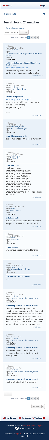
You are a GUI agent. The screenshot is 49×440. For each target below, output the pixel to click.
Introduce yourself (17, 127)
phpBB (18, 433)
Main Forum (15, 156)
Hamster (11, 46)
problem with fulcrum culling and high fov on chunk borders (24, 55)
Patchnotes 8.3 (15, 210)
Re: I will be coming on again (16, 136)
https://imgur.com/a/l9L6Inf (17, 67)
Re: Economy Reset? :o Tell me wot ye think (22, 306)
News (13, 209)
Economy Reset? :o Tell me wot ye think (24, 298)
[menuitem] (9, 5)
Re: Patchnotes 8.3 (12, 218)
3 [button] (34, 37)
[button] (37, 37)
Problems (14, 50)
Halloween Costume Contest (20, 269)
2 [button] (31, 37)
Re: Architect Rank (13, 165)
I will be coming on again (18, 129)
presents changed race (18, 89)
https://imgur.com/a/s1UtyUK (18, 99)
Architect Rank (15, 158)
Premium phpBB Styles (33, 425)
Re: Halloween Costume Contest (18, 276)
